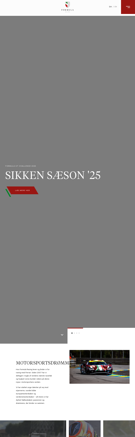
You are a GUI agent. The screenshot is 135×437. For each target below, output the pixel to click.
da (108, 8)
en (114, 8)
